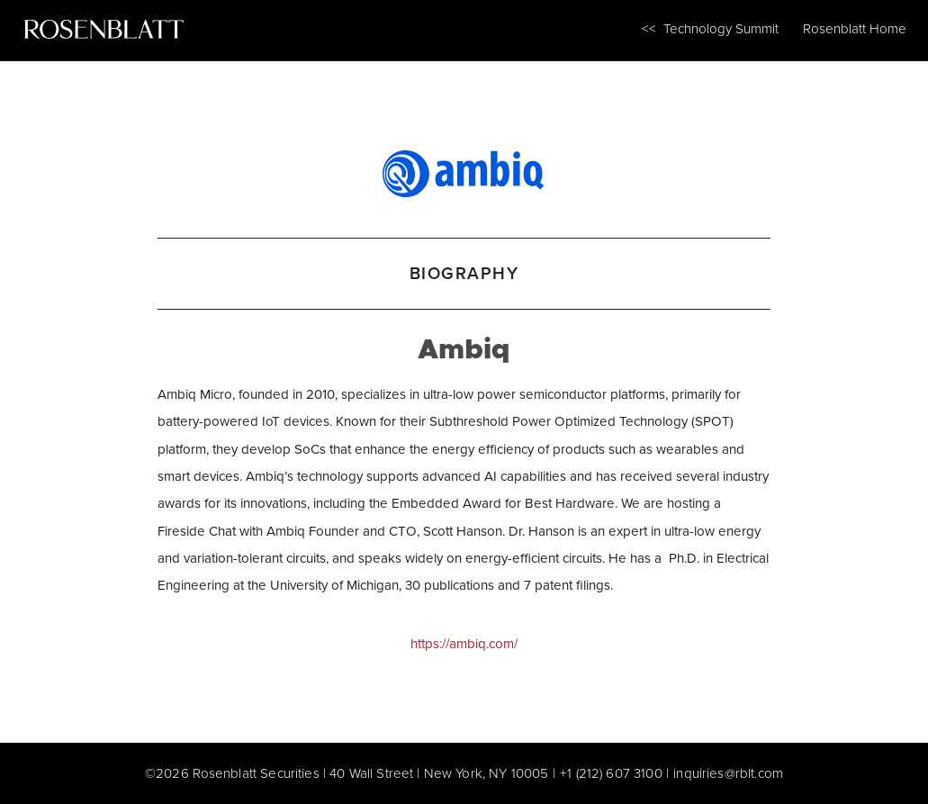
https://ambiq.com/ (464, 643)
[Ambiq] (464, 170)
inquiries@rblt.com (728, 772)
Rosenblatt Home (854, 28)
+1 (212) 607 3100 (611, 772)
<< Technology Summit (710, 28)
